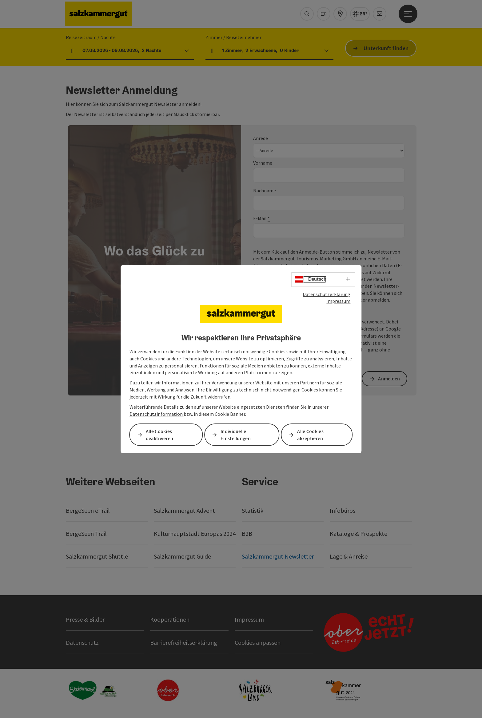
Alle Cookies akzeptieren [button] (310, 434)
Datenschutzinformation (156, 414)
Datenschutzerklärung (326, 294)
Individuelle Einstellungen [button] (236, 434)
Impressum (338, 301)
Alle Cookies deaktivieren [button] (159, 434)
